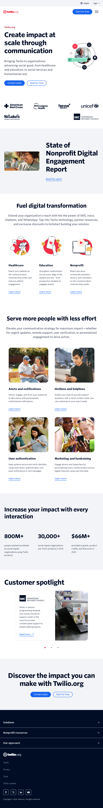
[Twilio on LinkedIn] (21, 792)
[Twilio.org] (10, 11)
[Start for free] (82, 11)
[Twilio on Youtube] (28, 792)
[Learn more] (14, 292)
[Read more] (26, 634)
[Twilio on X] (13, 792)
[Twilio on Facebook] (6, 792)
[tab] (45, 647)
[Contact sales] (14, 83)
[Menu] (96, 12)
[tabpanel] (51, 616)
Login (96, 3)
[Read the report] (54, 179)
